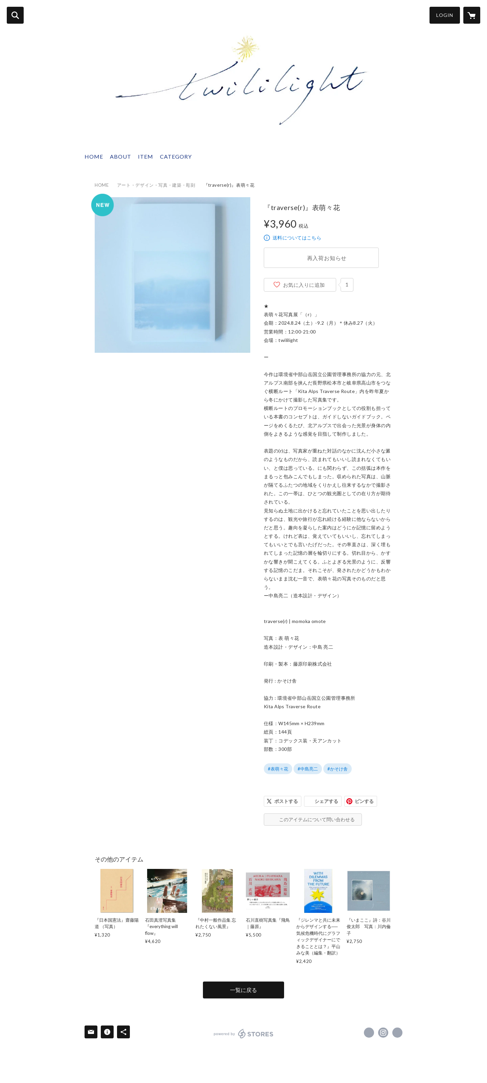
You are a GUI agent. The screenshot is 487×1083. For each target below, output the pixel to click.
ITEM (145, 156)
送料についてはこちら (297, 237)
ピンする (364, 801)
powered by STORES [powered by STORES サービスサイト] (244, 1033)
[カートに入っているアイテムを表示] (471, 15)
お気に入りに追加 (304, 285)
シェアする (326, 801)
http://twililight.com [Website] (397, 1033)
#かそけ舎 (337, 768)
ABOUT (120, 156)
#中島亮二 (308, 768)
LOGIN (444, 15)
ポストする (286, 801)
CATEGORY (176, 156)
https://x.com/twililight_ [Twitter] (369, 1033)
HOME (94, 156)
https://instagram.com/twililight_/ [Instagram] (383, 1033)
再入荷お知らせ (327, 258)
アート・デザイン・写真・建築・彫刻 (156, 185)
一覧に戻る (243, 990)
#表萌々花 (278, 768)
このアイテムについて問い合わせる (317, 819)
